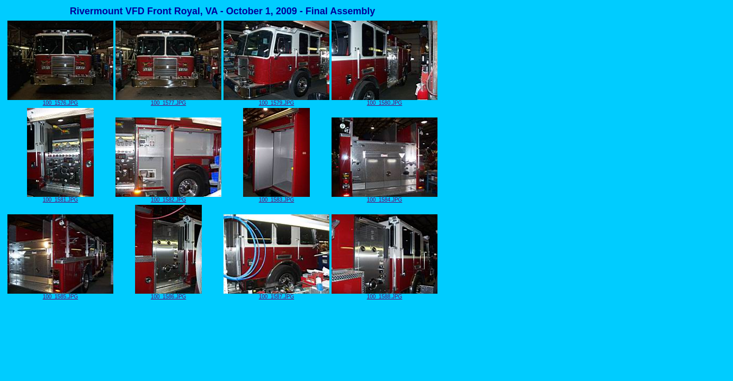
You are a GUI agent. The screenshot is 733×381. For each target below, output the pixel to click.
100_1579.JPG (276, 100)
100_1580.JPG (384, 100)
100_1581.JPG (60, 197)
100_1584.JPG (384, 197)
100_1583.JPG (276, 197)
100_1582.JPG (168, 197)
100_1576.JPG (60, 100)
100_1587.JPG (276, 294)
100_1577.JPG (168, 100)
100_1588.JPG (384, 294)
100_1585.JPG (60, 294)
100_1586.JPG (168, 294)
